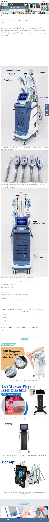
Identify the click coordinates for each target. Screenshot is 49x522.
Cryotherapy (15, 15)
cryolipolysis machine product (26, 281)
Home (8, 15)
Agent (23, 327)
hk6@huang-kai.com (8, 286)
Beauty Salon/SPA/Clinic (33, 327)
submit (24, 338)
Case (11, 15)
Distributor (10, 327)
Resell (17, 327)
